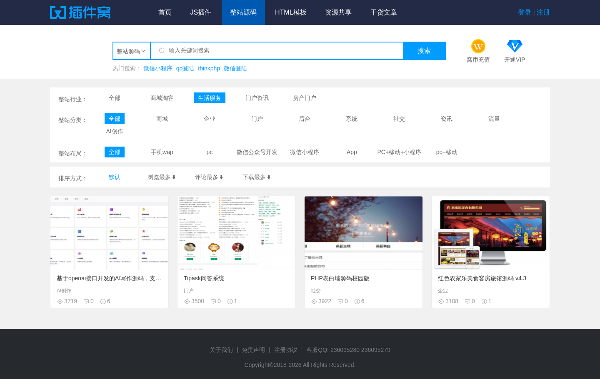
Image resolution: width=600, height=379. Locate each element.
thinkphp (209, 68)
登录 (524, 12)
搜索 (424, 50)
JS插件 (200, 12)
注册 (543, 12)
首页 (165, 12)
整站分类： (73, 120)
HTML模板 (291, 12)
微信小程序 (157, 68)
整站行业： (73, 99)
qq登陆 (185, 68)
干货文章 (383, 12)
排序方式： (73, 178)
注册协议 (286, 350)
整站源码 (243, 12)
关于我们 (221, 350)
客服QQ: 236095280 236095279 (348, 350)
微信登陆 (235, 68)
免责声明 (253, 350)
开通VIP (514, 59)
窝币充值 (478, 59)
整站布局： (73, 153)
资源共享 (338, 12)
